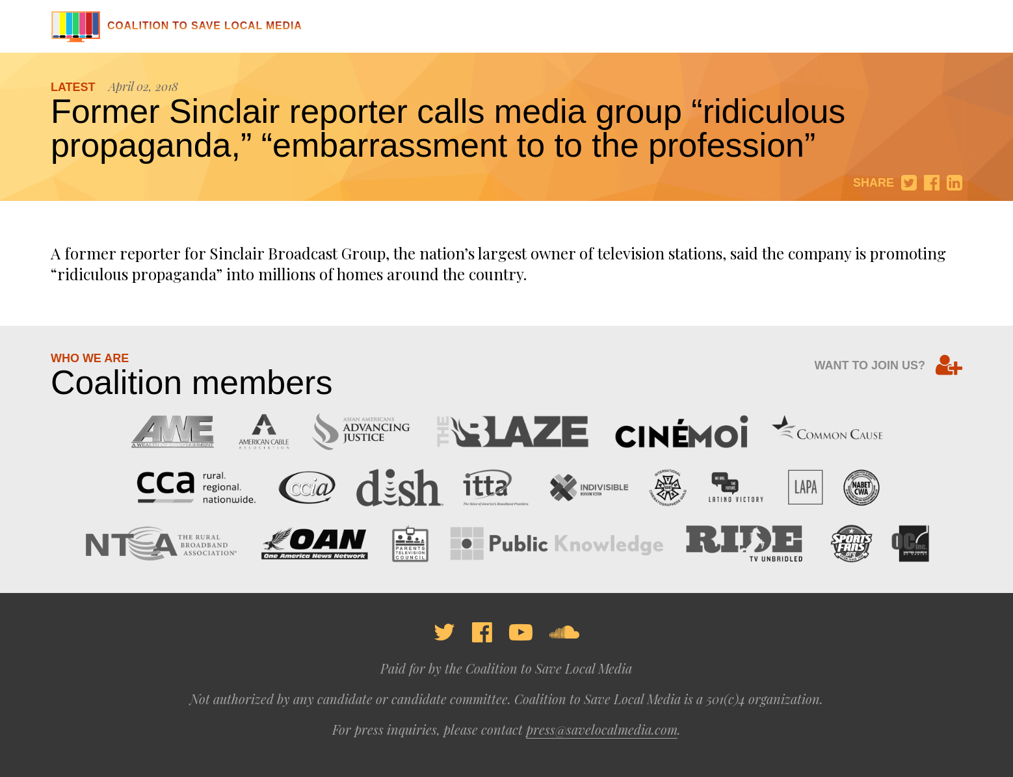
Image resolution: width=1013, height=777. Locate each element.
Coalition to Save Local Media (176, 25)
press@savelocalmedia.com (602, 729)
